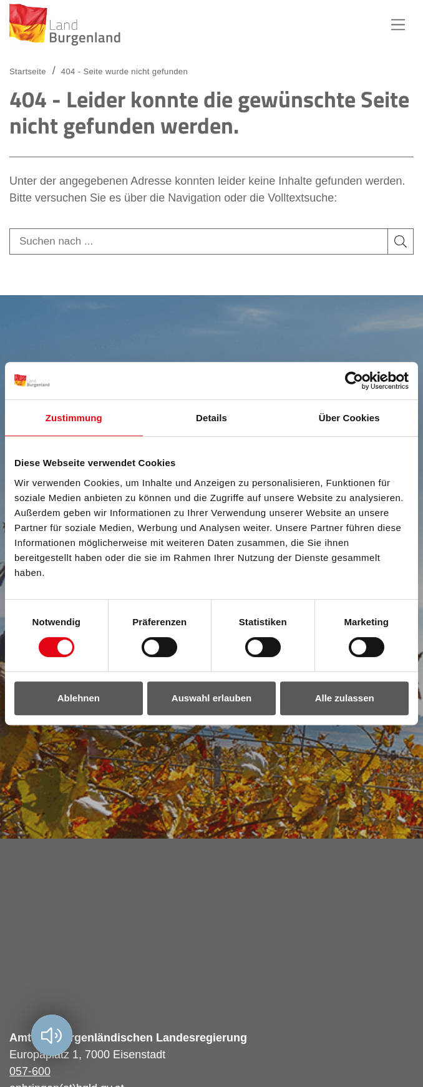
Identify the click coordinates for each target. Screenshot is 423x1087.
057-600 (30, 1071)
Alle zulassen (344, 698)
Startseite (27, 71)
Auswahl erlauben (211, 698)
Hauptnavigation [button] (398, 24)
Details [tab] (211, 417)
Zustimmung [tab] (74, 417)
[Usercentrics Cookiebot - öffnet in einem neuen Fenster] (354, 380)
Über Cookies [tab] (349, 417)
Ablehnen (78, 698)
